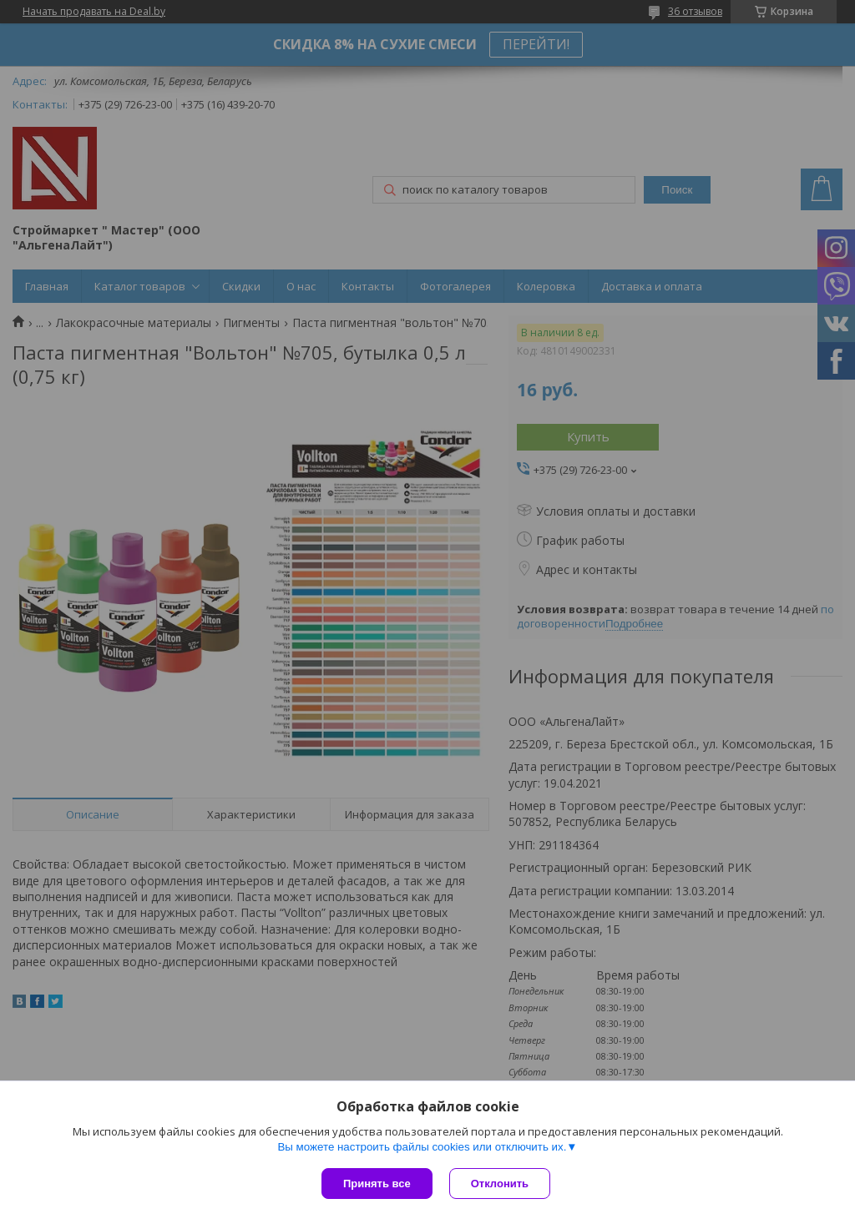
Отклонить (500, 1183)
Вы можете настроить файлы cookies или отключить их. (421, 1147)
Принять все (377, 1183)
